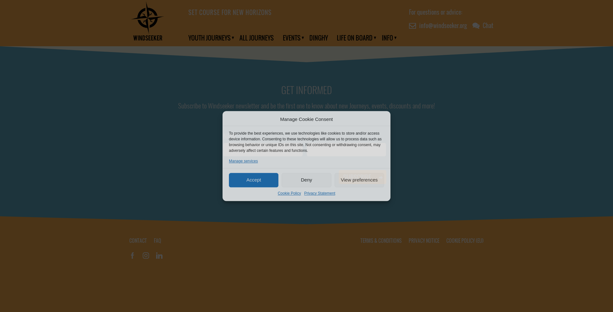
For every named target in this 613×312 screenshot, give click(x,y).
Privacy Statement (319, 193)
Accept (253, 179)
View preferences (359, 179)
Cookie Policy (289, 193)
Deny (306, 179)
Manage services (243, 161)
